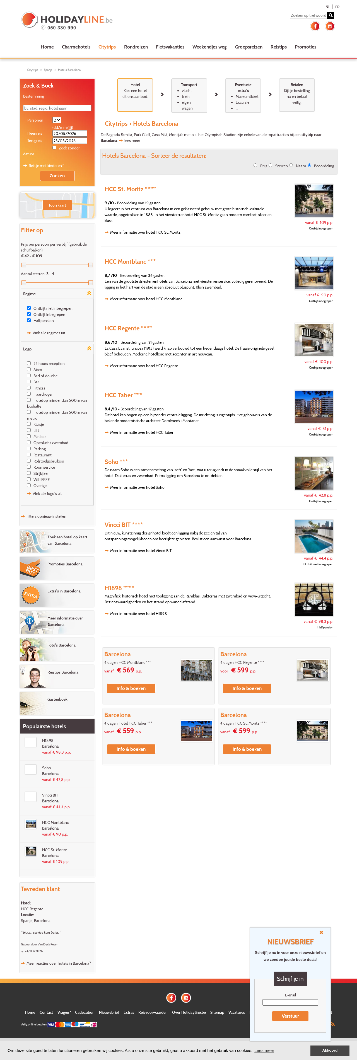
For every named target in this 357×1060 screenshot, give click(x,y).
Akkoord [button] (330, 1050)
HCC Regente (32, 908)
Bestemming (33, 96)
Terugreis (34, 140)
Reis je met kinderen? (46, 165)
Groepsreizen (248, 47)
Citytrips (107, 47)
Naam (301, 165)
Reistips (279, 47)
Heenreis (34, 133)
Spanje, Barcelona (35, 920)
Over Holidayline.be (189, 1012)
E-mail (290, 995)
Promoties (305, 47)
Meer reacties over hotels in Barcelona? (58, 963)
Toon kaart (57, 205)
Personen (35, 120)
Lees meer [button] (264, 1050)
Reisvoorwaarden (153, 1012)
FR (337, 6)
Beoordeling (324, 165)
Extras (129, 1012)
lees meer (132, 140)
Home (47, 47)
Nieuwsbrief (109, 1012)
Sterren (281, 165)
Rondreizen (136, 47)
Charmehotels (76, 47)
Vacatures (236, 1012)
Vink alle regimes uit (49, 332)
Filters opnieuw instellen (46, 516)
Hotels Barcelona (69, 70)
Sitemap (217, 1012)
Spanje (48, 70)
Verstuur (290, 1016)
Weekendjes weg (209, 47)
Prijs (263, 165)
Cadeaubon (85, 1012)
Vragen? (64, 1012)
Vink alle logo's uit (47, 493)
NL (327, 6)
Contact (46, 1012)
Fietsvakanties (170, 47)
